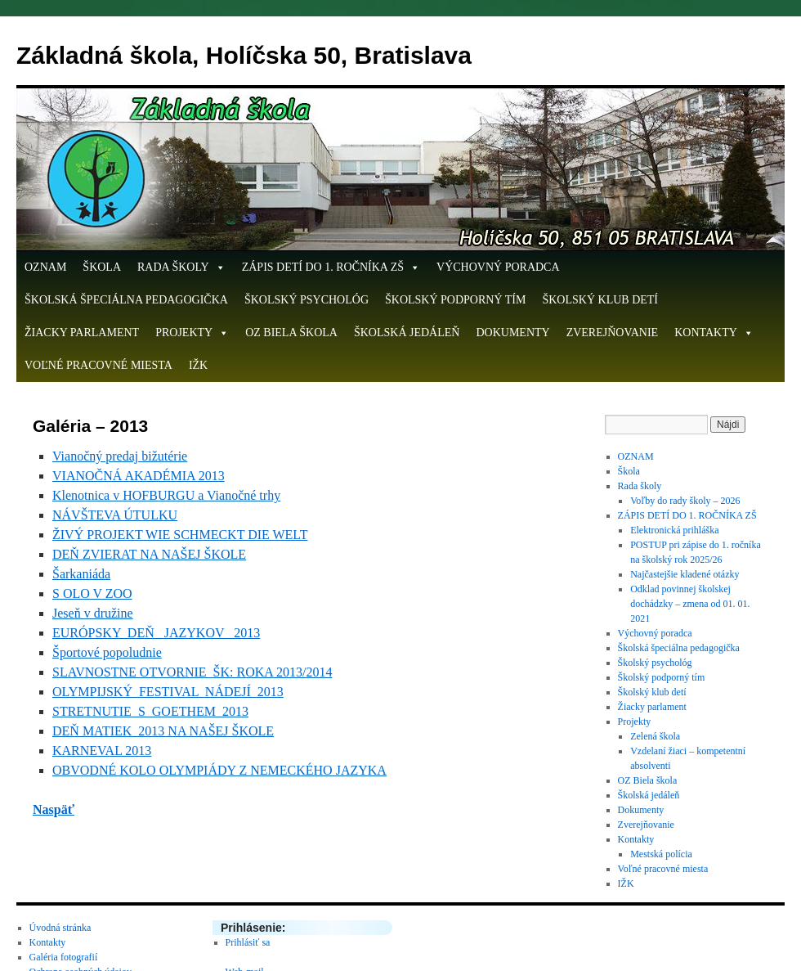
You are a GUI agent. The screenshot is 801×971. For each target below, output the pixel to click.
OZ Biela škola (291, 332)
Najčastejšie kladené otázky (684, 574)
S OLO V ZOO (92, 593)
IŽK (198, 365)
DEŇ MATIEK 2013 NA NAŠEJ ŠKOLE (163, 731)
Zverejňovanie (612, 332)
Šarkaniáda (81, 574)
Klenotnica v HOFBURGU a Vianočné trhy (166, 495)
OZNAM (45, 267)
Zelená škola (655, 736)
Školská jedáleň (407, 332)
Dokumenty (512, 332)
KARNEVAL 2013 (101, 750)
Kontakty (714, 333)
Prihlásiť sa (248, 942)
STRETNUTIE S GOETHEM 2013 (150, 711)
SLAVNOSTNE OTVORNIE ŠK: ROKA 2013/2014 (192, 672)
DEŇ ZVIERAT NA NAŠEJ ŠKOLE (149, 554)
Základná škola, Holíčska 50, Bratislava (244, 55)
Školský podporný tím (455, 300)
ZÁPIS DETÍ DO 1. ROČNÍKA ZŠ (331, 267)
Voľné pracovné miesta (98, 365)
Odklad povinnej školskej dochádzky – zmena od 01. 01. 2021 (690, 603)
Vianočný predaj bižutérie (119, 456)
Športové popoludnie (107, 652)
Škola (102, 267)
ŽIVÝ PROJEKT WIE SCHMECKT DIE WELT (179, 535)
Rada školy (181, 267)
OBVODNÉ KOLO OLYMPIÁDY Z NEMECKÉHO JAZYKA (219, 770)
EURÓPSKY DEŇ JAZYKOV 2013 (156, 633)
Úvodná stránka (60, 927)
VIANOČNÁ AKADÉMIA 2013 (138, 476)
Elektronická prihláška (674, 530)
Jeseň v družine (92, 613)
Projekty (192, 333)
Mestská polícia (661, 854)
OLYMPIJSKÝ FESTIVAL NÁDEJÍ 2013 (168, 692)
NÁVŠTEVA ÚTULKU (114, 515)
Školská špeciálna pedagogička (126, 300)
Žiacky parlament (82, 332)
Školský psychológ (306, 300)
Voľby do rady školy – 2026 (685, 500)
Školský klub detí (600, 300)
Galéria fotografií (63, 957)
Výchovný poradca (498, 267)
